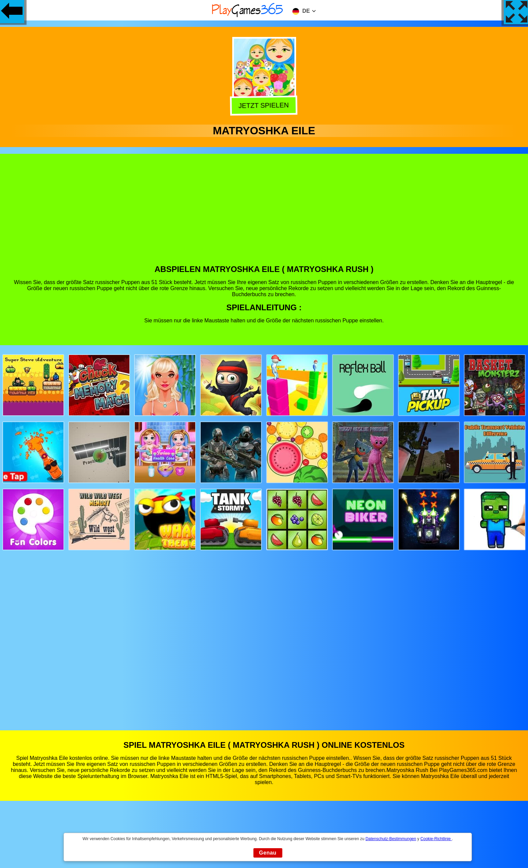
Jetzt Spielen (264, 105)
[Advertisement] (264, 214)
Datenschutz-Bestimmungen (390, 838)
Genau (268, 853)
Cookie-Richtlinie (436, 838)
